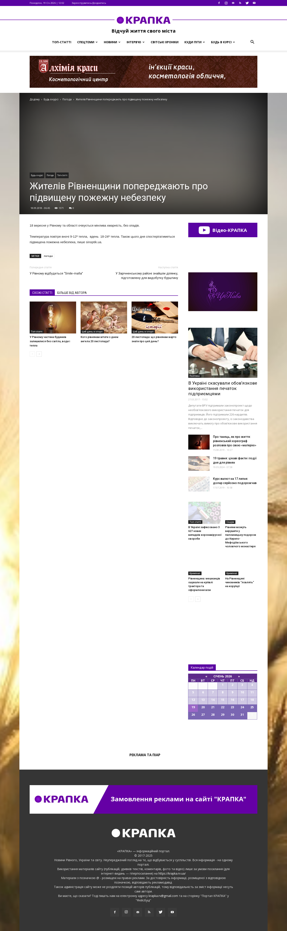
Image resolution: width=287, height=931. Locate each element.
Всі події (223, 734)
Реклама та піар (144, 755)
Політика (195, 375)
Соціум (230, 521)
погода (48, 255)
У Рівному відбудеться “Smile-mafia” (56, 273)
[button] (252, 42)
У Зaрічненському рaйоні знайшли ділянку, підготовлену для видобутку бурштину (147, 276)
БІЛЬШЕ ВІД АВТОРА (72, 293)
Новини (112, 42)
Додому (35, 99)
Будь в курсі (223, 42)
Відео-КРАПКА (223, 230)
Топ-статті (61, 42)
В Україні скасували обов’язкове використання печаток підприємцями (222, 388)
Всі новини (202, 626)
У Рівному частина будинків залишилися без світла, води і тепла (50, 341)
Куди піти (194, 42)
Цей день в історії (92, 331)
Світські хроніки (164, 42)
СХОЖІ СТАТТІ (42, 293)
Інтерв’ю (136, 42)
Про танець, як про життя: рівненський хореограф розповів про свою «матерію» (234, 441)
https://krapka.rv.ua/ (172, 873)
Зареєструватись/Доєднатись (89, 2)
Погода (50, 175)
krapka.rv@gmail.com (163, 896)
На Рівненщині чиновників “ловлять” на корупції (239, 582)
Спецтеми (87, 42)
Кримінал (195, 573)
